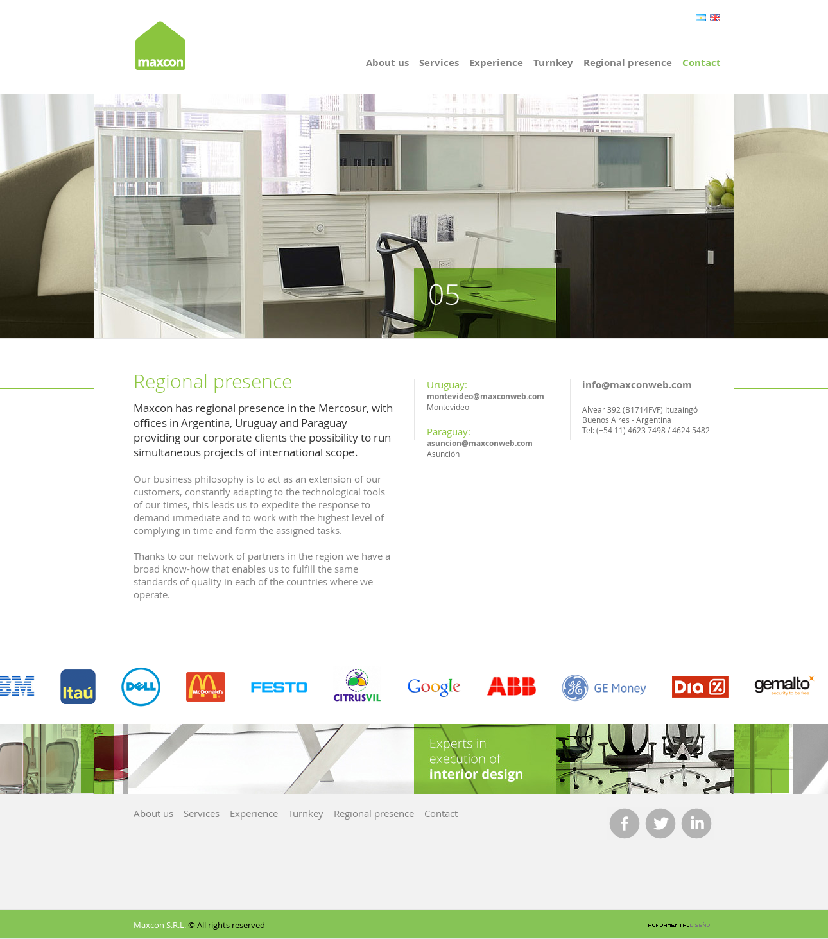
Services (439, 62)
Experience (496, 62)
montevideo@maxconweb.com (485, 396)
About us (387, 62)
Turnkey (553, 62)
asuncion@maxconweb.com (480, 443)
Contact (701, 62)
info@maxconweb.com (637, 385)
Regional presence (627, 62)
